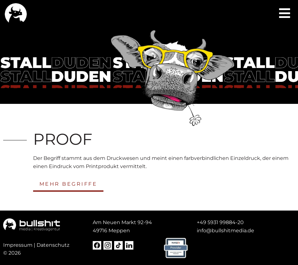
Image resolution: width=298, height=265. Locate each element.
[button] (284, 13)
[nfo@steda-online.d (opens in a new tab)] (226, 231)
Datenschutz (53, 245)
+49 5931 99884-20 (220, 222)
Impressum (17, 245)
